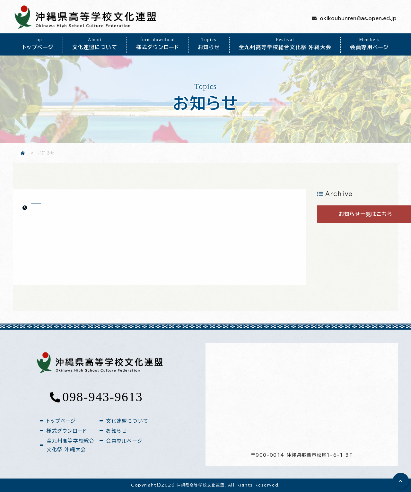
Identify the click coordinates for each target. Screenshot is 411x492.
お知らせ (208, 43)
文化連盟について (95, 43)
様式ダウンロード (157, 43)
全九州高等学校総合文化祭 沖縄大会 (285, 43)
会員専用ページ (369, 43)
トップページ (38, 43)
